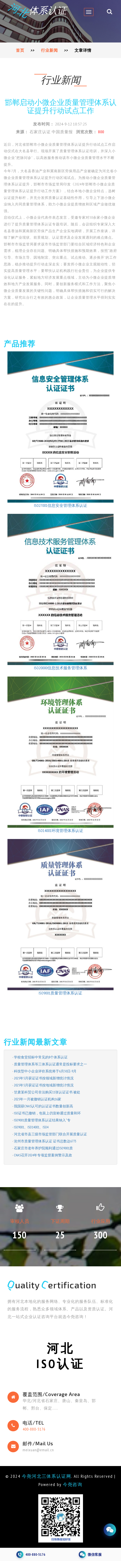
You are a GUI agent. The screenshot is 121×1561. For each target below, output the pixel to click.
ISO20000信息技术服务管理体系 (60, 667)
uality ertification (52, 1284)
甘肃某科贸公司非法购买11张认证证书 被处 (47, 1092)
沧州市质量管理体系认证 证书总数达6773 (45, 1141)
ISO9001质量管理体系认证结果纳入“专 (42, 1120)
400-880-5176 (34, 1429)
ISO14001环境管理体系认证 (60, 830)
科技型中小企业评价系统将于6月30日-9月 (45, 1071)
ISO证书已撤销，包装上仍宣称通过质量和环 (47, 1113)
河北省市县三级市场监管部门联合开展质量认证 (50, 1134)
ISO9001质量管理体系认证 (60, 992)
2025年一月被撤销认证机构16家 (37, 1099)
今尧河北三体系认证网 (47, 1476)
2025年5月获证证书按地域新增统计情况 (44, 1085)
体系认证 (37, 10)
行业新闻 (49, 50)
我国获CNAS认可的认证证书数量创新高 (43, 1106)
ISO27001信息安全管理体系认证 (60, 505)
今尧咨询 (73, 1485)
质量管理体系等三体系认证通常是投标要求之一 (50, 1064)
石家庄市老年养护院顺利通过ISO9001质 (43, 1148)
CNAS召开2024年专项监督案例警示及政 (43, 1155)
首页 (20, 50)
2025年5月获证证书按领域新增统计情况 (44, 1078)
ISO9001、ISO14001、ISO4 (31, 1127)
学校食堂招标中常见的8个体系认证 (41, 1057)
